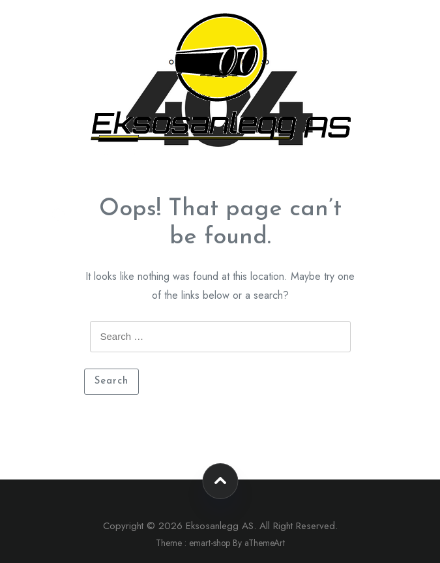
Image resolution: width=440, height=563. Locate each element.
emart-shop (209, 542)
